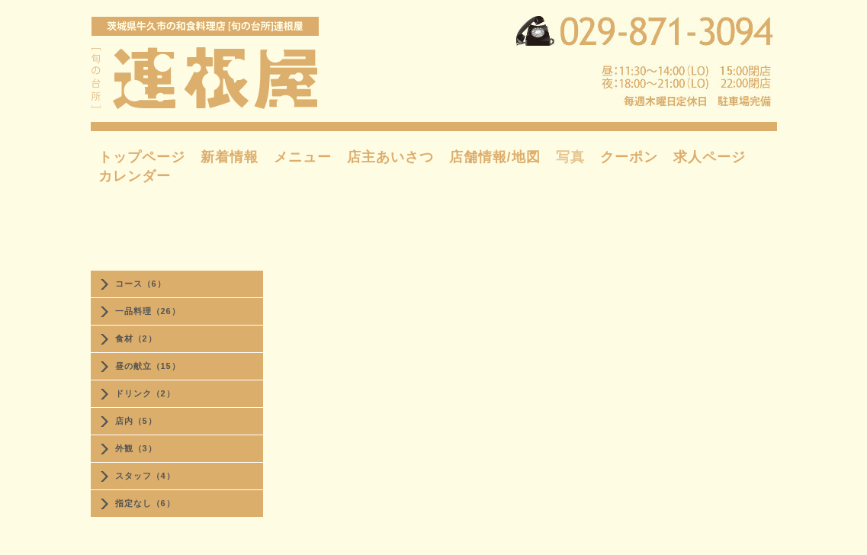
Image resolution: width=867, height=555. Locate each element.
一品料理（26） (148, 311)
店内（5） (136, 420)
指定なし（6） (145, 503)
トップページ (141, 157)
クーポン (629, 157)
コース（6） (140, 283)
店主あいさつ (390, 157)
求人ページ (709, 157)
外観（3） (136, 448)
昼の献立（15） (148, 366)
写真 (570, 157)
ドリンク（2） (145, 393)
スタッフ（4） (145, 475)
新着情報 (229, 157)
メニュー (303, 157)
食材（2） (136, 338)
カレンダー (134, 176)
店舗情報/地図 (495, 157)
